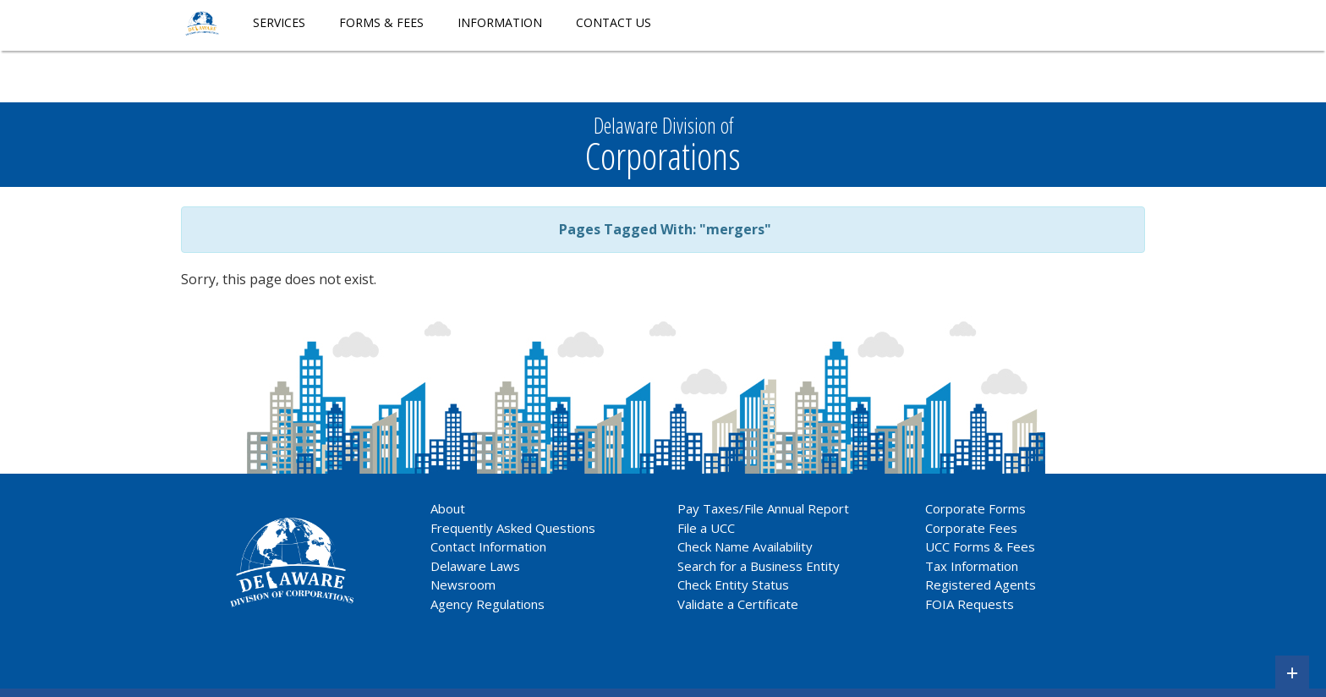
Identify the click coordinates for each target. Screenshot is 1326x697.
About (447, 508)
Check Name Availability (745, 546)
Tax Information (971, 565)
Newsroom (463, 584)
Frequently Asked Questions (512, 527)
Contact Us (613, 22)
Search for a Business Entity (758, 565)
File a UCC (706, 527)
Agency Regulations (487, 603)
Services (279, 22)
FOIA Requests (969, 603)
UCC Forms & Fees (980, 546)
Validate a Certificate (737, 603)
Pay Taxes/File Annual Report (763, 508)
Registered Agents (980, 584)
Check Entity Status (733, 584)
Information (500, 22)
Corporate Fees (971, 527)
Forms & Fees (381, 22)
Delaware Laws (476, 565)
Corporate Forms (975, 508)
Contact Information (488, 546)
